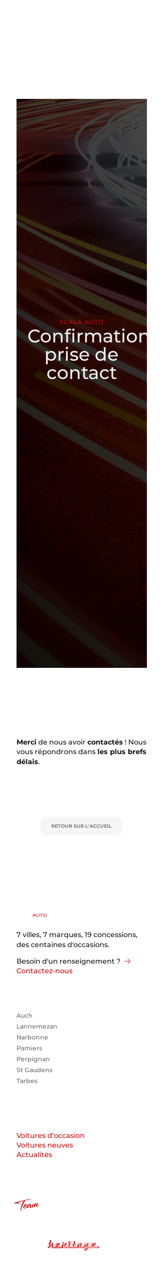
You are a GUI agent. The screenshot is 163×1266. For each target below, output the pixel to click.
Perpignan (33, 1061)
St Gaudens (35, 1072)
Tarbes (27, 1083)
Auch (25, 1017)
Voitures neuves (45, 1145)
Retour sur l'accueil (81, 826)
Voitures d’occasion (51, 1135)
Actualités (34, 1155)
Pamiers (29, 1050)
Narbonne (32, 1039)
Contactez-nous (45, 971)
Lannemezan (37, 1028)
